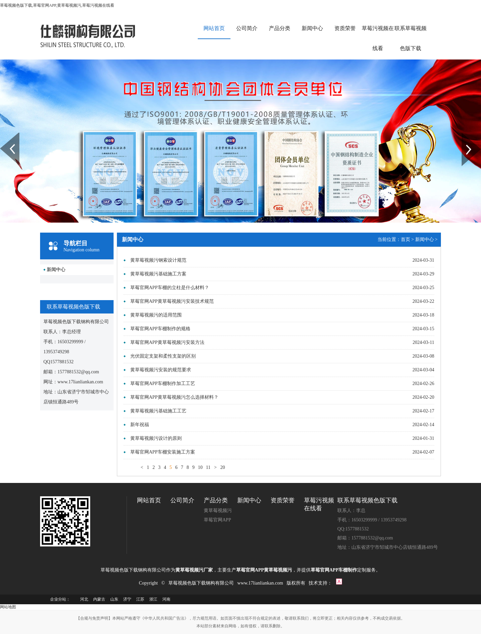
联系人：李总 (351, 510)
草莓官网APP (217, 519)
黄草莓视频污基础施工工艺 (158, 410)
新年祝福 (139, 424)
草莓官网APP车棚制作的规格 (160, 328)
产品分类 (279, 28)
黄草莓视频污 (218, 510)
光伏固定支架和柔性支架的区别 (163, 356)
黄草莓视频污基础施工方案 (158, 273)
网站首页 (214, 28)
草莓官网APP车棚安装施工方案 (162, 452)
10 (200, 467)
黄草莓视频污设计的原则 (156, 438)
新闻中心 (312, 28)
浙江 (153, 599)
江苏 (140, 599)
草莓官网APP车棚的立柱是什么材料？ (169, 287)
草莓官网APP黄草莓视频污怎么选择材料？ (174, 397)
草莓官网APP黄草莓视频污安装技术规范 (172, 301)
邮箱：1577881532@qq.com (365, 537)
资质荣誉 (345, 28)
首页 (405, 239)
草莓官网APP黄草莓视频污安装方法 (167, 342)
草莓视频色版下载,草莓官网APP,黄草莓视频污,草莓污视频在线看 (57, 5)
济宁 (127, 599)
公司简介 (247, 28)
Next (465, 135)
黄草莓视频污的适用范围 (156, 315)
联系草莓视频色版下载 (410, 38)
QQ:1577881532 (353, 528)
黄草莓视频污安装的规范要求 (160, 369)
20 (222, 467)
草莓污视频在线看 (378, 38)
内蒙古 (99, 599)
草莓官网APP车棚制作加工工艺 (162, 383)
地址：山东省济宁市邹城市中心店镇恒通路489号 (387, 547)
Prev (3, 135)
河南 (166, 599)
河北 (84, 599)
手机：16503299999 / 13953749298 (372, 519)
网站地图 (8, 607)
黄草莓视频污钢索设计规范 (158, 260)
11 (208, 467)
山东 (114, 599)
